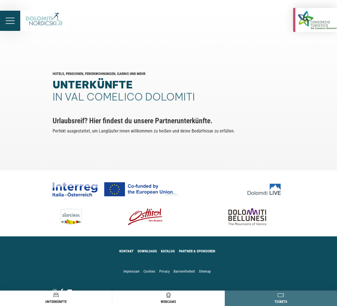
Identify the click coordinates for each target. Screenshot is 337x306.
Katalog (168, 251)
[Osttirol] (145, 216)
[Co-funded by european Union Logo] (119, 189)
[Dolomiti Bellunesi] (238, 216)
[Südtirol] (76, 216)
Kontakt (126, 251)
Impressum (131, 271)
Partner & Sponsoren (197, 251)
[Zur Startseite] (44, 21)
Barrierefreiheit (184, 271)
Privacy (164, 271)
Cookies (149, 271)
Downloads (147, 251)
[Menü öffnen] (10, 21)
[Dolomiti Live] (266, 189)
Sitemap (205, 271)
